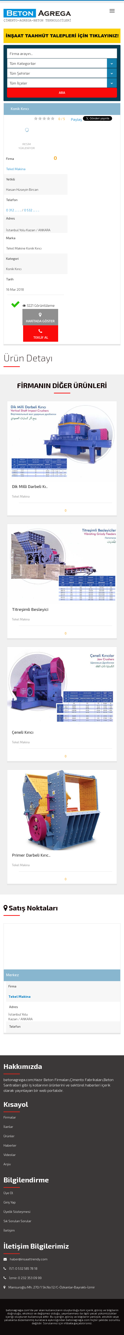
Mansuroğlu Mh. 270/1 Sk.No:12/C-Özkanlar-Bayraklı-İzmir (49, 1287)
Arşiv (7, 1164)
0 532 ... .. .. (31, 210)
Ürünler (9, 1136)
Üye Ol (8, 1193)
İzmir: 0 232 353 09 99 (23, 1278)
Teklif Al (40, 334)
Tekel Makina (15, 169)
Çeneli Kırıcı (22, 732)
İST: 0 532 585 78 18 (20, 1268)
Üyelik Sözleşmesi (17, 1212)
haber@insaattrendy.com (25, 1259)
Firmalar (10, 1117)
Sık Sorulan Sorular (17, 1221)
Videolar (10, 1155)
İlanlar (8, 1127)
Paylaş (76, 119)
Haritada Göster (40, 317)
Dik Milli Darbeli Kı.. (30, 486)
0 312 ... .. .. (13, 210)
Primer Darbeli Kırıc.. (31, 855)
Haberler (10, 1145)
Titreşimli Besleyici (30, 609)
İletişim (9, 1230)
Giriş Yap (10, 1202)
